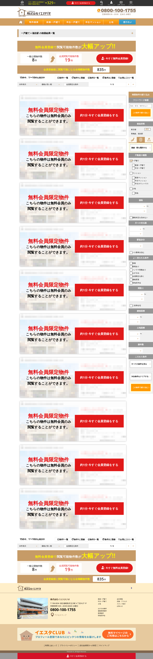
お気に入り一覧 (126, 77)
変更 (147, 129)
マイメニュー (111, 3)
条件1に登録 (78, 77)
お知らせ (120, 606)
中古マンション (139, 180)
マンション (135, 173)
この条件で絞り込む (140, 113)
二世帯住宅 (135, 305)
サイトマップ (104, 645)
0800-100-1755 (63, 609)
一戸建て (134, 160)
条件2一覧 (93, 77)
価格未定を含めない (139, 217)
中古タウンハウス (140, 183)
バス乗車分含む (137, 252)
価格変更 (134, 279)
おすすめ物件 (102, 608)
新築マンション (139, 177)
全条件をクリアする (139, 376)
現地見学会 (135, 283)
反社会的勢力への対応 (88, 645)
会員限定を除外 (71, 84)
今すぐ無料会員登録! (114, 58)
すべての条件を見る (139, 364)
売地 (135, 193)
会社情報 (120, 599)
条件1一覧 (62, 77)
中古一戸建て (138, 168)
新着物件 (101, 613)
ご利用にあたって (50, 645)
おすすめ (134, 273)
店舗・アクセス (122, 601)
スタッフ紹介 (121, 604)
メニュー (131, 3)
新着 (133, 263)
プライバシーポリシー (68, 645)
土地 (133, 188)
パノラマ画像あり (138, 270)
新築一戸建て (138, 165)
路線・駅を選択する (139, 148)
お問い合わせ (121, 3)
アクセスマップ (58, 615)
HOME (22, 3)
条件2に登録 (108, 77)
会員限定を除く (137, 276)
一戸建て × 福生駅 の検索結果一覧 (38, 33)
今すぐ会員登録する (81, 3)
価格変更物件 (102, 611)
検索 (101, 3)
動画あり (134, 266)
